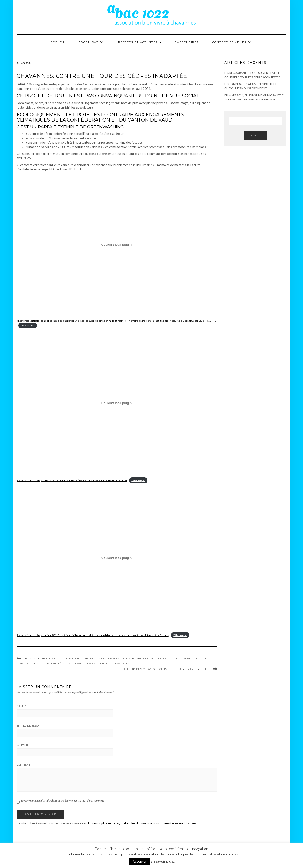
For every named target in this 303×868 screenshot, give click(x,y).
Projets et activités (139, 42)
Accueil (58, 42)
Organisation (92, 42)
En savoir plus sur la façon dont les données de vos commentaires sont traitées (142, 823)
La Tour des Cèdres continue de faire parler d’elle (166, 669)
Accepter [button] (140, 861)
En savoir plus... (163, 861)
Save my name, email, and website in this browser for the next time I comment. (62, 800)
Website (23, 745)
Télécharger (27, 325)
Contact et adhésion (232, 42)
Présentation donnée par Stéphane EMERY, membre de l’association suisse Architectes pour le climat (72, 480)
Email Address (28, 725)
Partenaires (187, 42)
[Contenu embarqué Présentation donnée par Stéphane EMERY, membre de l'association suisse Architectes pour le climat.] (117, 403)
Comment (23, 764)
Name (21, 706)
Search (255, 135)
